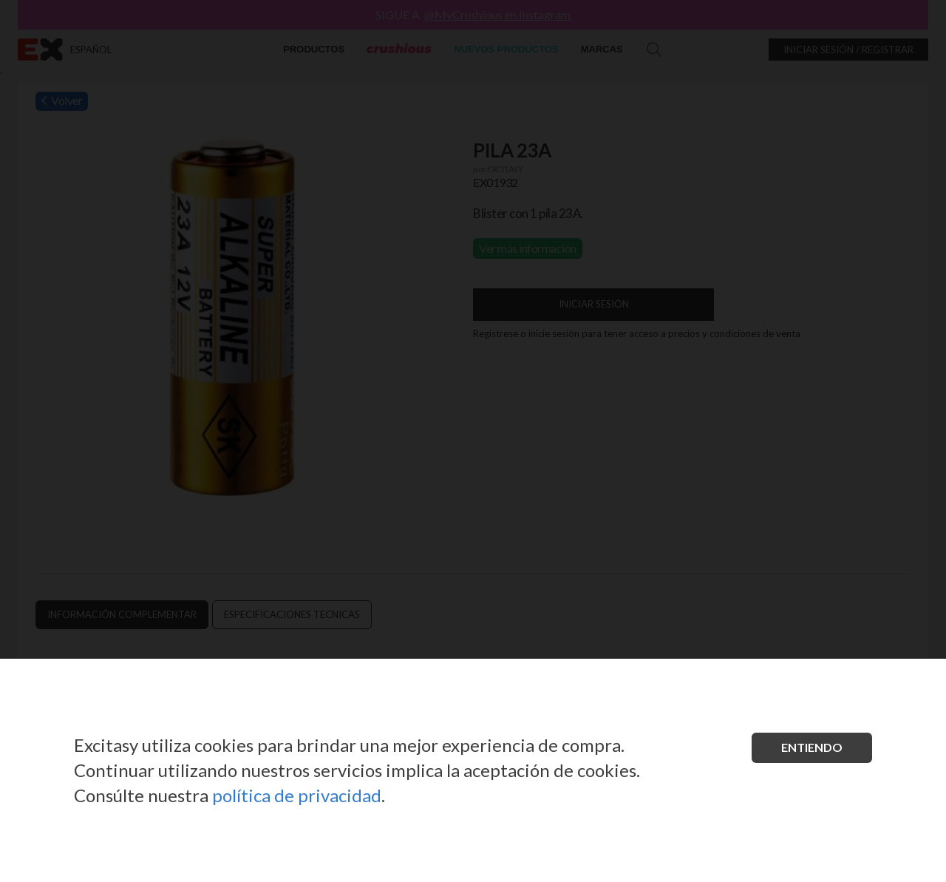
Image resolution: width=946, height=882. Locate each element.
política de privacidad (296, 795)
